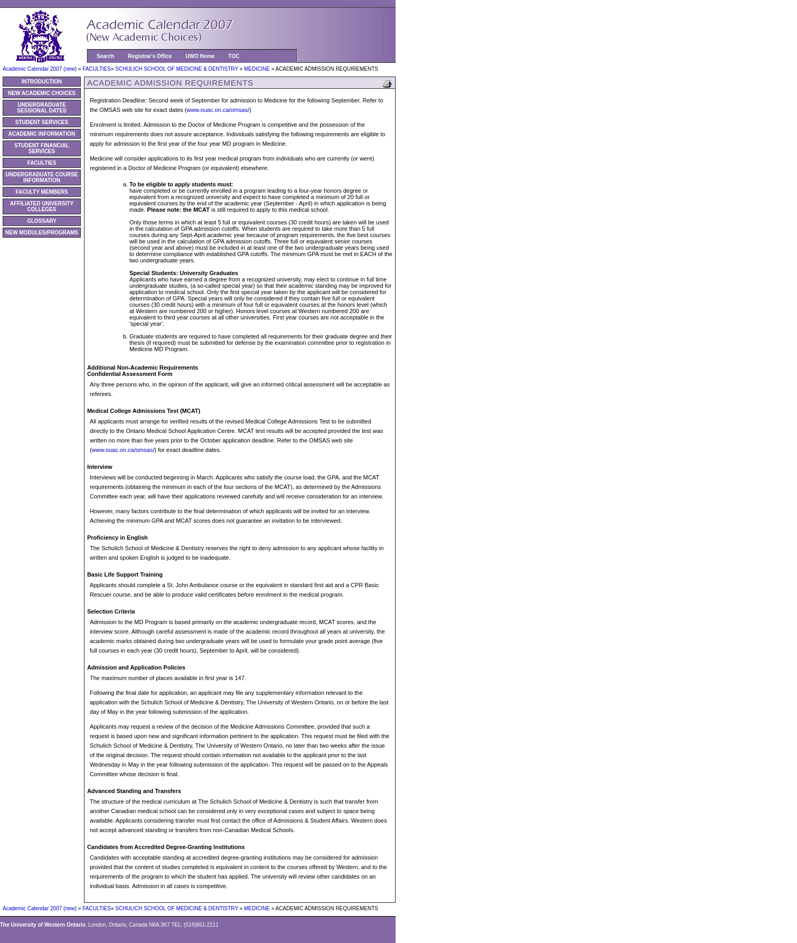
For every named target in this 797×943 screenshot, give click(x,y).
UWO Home (199, 56)
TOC (233, 56)
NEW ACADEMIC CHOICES (42, 93)
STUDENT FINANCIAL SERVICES (41, 148)
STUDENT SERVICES (41, 122)
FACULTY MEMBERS (41, 192)
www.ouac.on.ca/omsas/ (217, 110)
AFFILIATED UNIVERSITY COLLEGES (41, 206)
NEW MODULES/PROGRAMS (41, 232)
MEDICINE (257, 69)
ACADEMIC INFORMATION (41, 134)
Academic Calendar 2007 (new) (40, 69)
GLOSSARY (42, 221)
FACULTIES (96, 69)
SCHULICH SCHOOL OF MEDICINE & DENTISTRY (177, 69)
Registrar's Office (150, 56)
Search (105, 56)
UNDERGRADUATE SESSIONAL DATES (42, 108)
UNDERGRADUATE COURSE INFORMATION (41, 177)
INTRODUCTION (42, 81)
